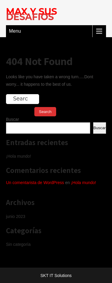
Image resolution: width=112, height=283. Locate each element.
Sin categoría (18, 244)
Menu (15, 31)
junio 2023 (15, 216)
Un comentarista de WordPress (35, 182)
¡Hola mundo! (18, 156)
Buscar (12, 119)
